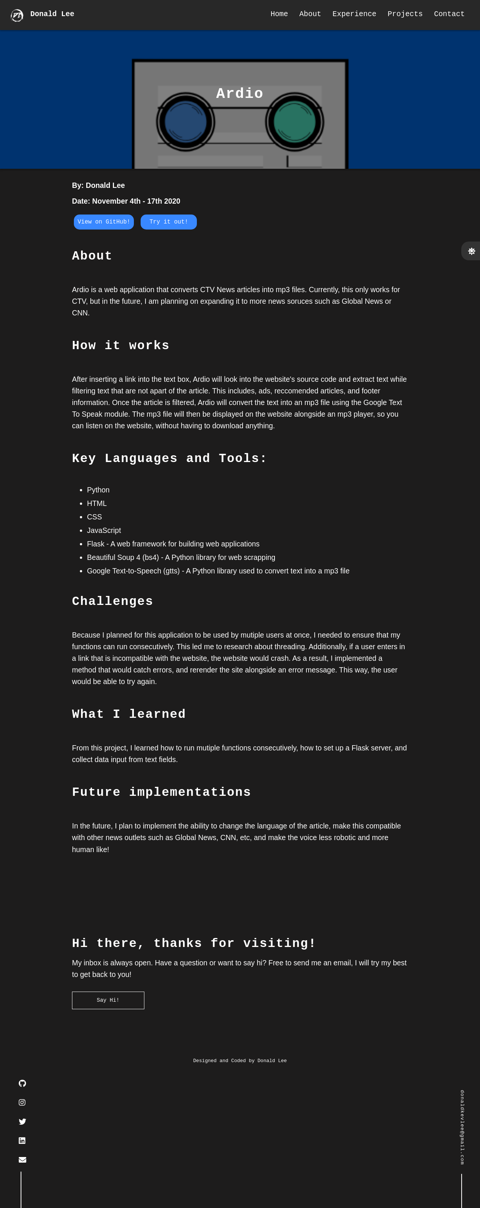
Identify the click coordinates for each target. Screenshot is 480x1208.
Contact (445, 15)
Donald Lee (54, 15)
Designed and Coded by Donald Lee (240, 1194)
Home (276, 15)
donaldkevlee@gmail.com (461, 1127)
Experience (351, 15)
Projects (401, 15)
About (307, 15)
